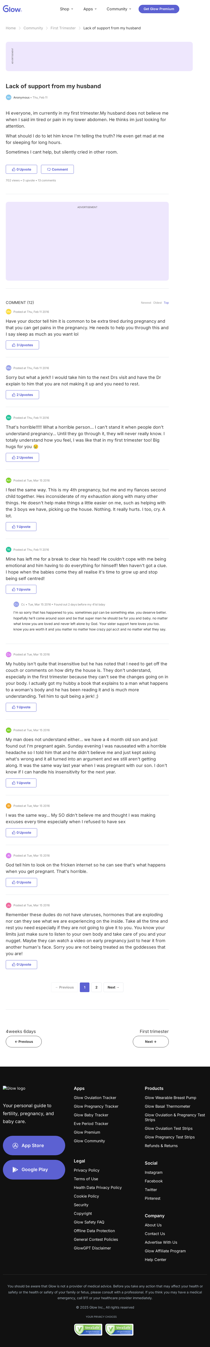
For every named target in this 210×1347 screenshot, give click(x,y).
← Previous (64, 987)
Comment (57, 169)
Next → (113, 987)
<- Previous (24, 1041)
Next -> (151, 1041)
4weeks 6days (21, 1031)
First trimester (154, 1031)
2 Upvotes (22, 395)
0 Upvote (21, 169)
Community (33, 28)
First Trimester (63, 28)
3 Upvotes (22, 345)
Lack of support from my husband (112, 28)
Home (11, 28)
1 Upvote (21, 527)
